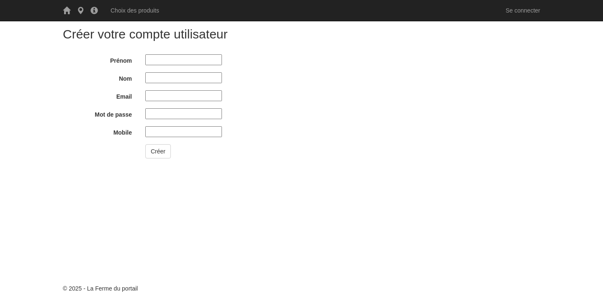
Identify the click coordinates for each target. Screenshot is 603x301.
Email (124, 96)
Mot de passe (113, 114)
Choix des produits (135, 10)
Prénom (121, 60)
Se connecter (523, 10)
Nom (125, 78)
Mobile (122, 132)
